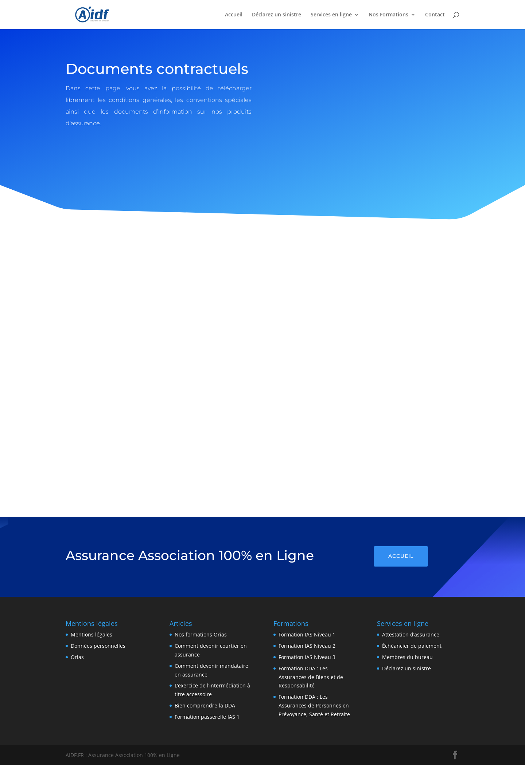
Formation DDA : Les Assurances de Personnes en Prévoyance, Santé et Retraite (314, 705)
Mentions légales (91, 634)
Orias (77, 657)
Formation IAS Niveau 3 (307, 657)
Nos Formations (388, 15)
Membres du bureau (407, 657)
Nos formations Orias (201, 634)
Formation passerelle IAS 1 (207, 716)
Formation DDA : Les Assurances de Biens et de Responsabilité (311, 677)
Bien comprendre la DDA (205, 705)
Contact (435, 15)
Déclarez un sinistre (276, 15)
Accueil (233, 15)
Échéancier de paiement (412, 645)
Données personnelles (98, 645)
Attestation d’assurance (410, 634)
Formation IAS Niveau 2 (307, 645)
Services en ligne (331, 15)
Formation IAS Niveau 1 (307, 634)
